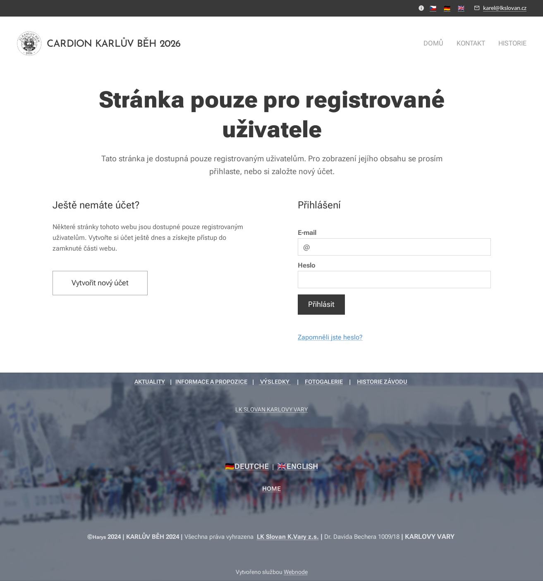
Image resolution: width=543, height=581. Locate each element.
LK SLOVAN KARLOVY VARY (271, 409)
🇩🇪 (447, 8)
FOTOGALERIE (324, 381)
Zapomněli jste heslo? (330, 337)
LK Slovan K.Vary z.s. (288, 536)
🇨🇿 (433, 8)
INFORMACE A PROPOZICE (211, 381)
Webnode (296, 572)
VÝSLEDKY (275, 381)
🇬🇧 (461, 8)
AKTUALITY (149, 381)
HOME (271, 489)
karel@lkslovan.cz (504, 8)
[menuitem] (438, 43)
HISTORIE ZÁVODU (382, 381)
